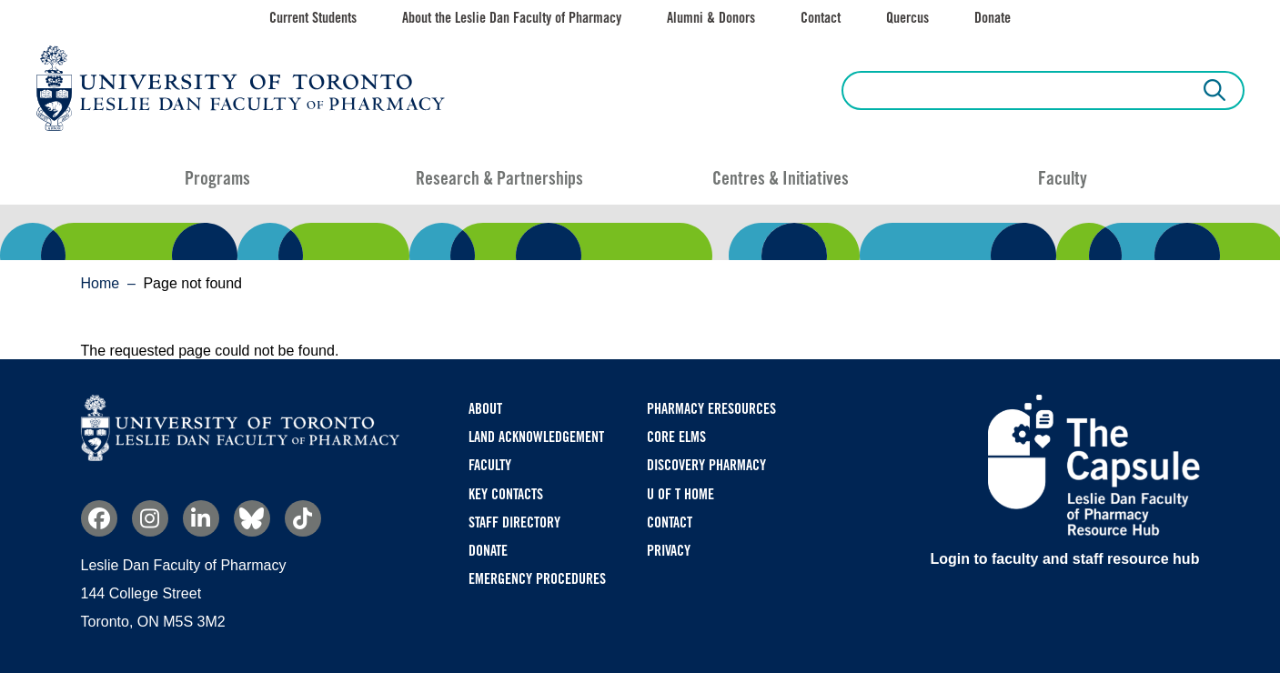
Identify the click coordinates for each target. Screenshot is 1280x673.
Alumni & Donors (711, 17)
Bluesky (252, 518)
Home (100, 283)
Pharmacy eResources (711, 408)
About (485, 408)
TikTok (303, 518)
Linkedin (201, 518)
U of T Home (680, 494)
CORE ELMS (676, 437)
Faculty (1062, 178)
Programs (217, 178)
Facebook (99, 518)
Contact (821, 17)
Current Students (313, 17)
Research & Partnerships (499, 178)
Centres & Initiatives (780, 178)
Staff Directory (514, 522)
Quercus (907, 17)
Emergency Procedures (537, 579)
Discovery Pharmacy (706, 465)
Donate (992, 17)
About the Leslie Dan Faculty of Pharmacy (511, 17)
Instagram (150, 518)
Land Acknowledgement (536, 437)
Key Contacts (506, 494)
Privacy (668, 550)
